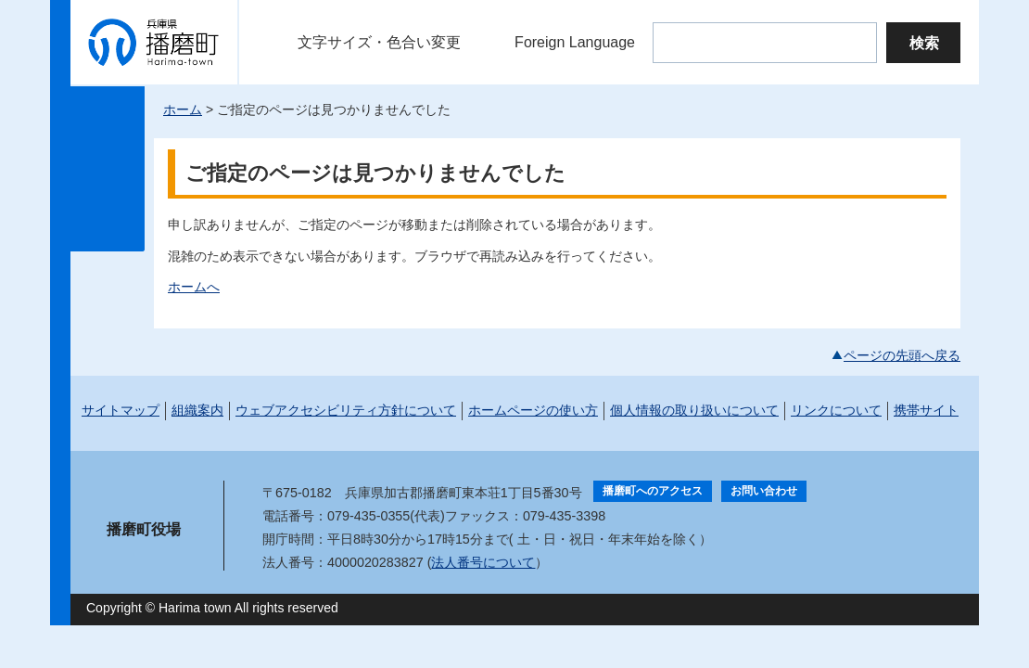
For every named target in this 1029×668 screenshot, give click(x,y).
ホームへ (194, 286)
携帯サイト (926, 410)
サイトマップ (120, 410)
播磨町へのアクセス (653, 490)
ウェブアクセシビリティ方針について (345, 410)
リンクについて (836, 410)
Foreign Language (574, 42)
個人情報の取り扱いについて (694, 410)
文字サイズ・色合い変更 (379, 42)
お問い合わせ (763, 490)
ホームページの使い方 (533, 410)
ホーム (182, 109)
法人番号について (483, 562)
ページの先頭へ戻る (902, 355)
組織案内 (197, 410)
